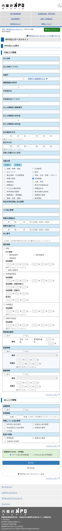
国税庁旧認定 (10, 318)
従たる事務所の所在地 (11, 124)
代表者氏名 (7, 91)
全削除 (31, 468)
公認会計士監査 (11, 441)
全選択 (7, 165)
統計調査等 (15, 19)
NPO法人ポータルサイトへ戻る (31, 474)
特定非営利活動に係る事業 (13, 202)
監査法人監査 (38, 438)
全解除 (18, 165)
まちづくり (9, 172)
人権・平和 (37, 182)
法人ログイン (52, 30)
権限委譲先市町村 (10, 83)
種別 (13, 355)
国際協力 (9, 185)
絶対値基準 (38, 255)
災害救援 (37, 178)
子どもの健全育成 (12, 188)
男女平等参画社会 (40, 185)
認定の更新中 (12, 270)
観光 (35, 172)
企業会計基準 (38, 428)
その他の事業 (8, 210)
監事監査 (9, 438)
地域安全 (9, 182)
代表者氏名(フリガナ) (11, 99)
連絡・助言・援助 (12, 198)
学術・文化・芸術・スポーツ (44, 175)
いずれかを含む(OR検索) (41, 455)
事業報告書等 (36, 340)
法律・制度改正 (46, 19)
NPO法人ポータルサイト (14, 29)
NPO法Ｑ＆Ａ (15, 24)
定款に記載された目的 (11, 153)
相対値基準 (12, 255)
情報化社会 (37, 188)
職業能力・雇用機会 (13, 195)
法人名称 (6, 58)
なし (26, 335)
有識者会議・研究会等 (46, 14)
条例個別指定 (10, 274)
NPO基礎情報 (15, 14)
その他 (8, 431)
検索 (31, 463)
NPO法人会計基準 (12, 424)
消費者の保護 (38, 195)
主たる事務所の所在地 (11, 116)
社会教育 (37, 169)
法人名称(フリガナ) (10, 67)
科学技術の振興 (11, 192)
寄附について (46, 24)
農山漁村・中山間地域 (14, 175)
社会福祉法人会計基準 (14, 428)
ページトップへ (52, 395)
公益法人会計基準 (40, 424)
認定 (6, 248)
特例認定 (8, 304)
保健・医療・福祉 (12, 169)
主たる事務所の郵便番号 (12, 107)
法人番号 (6, 234)
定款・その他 (22, 340)
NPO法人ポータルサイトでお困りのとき (43, 36)
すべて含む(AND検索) (19, 455)
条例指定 (37, 198)
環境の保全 (9, 178)
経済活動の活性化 (40, 192)
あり (7, 335)
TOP (3, 29)
